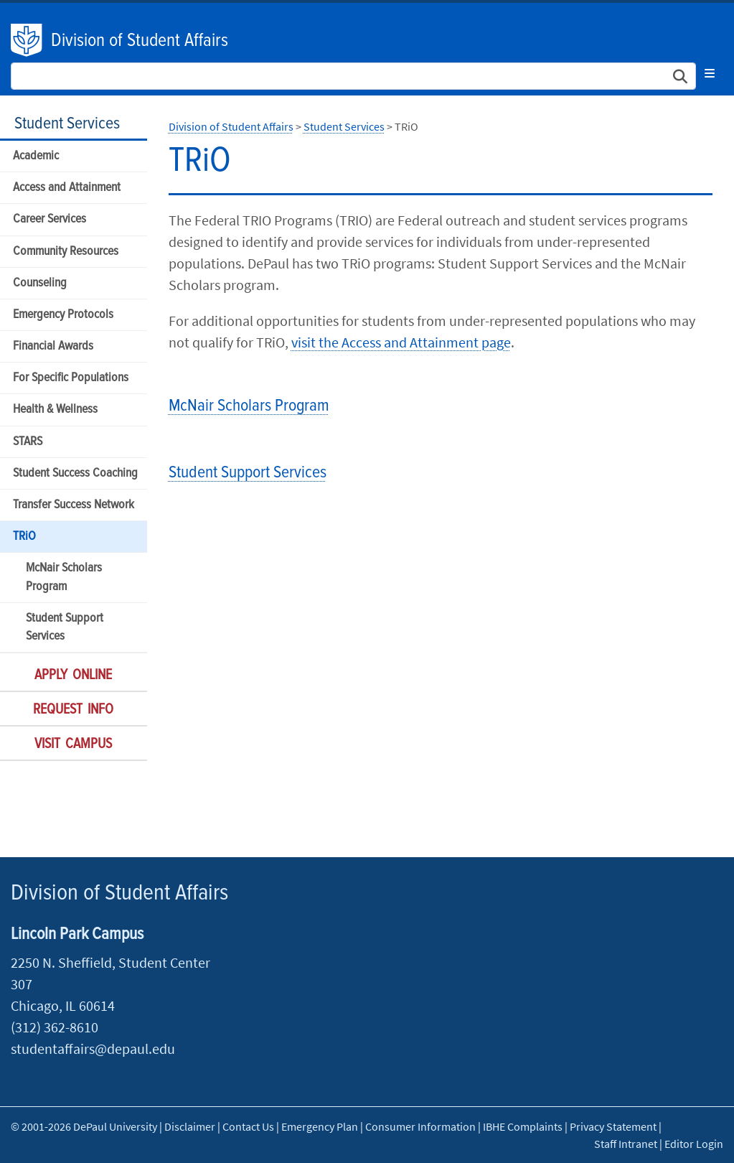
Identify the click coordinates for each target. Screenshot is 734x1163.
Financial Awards (53, 346)
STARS (27, 442)
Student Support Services (64, 627)
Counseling (40, 283)
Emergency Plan (319, 1126)
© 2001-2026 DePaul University (84, 1126)
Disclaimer (189, 1126)
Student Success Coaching (75, 473)
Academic (36, 156)
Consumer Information (420, 1126)
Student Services (67, 124)
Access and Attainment (67, 187)
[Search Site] (353, 76)
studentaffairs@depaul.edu (93, 1048)
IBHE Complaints (523, 1126)
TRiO (24, 536)
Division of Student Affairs (139, 41)
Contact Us (248, 1126)
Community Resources (65, 251)
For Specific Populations (70, 378)
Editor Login (693, 1143)
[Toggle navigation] (709, 73)
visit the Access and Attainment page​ (401, 342)
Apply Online (73, 675)
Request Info (73, 710)
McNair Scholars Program (64, 577)
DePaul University (27, 40)
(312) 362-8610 (54, 1027)
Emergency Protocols (63, 315)
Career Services (49, 219)
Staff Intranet (625, 1143)
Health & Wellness (55, 409)
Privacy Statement (613, 1126)
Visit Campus (73, 744)
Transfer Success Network (73, 505)
